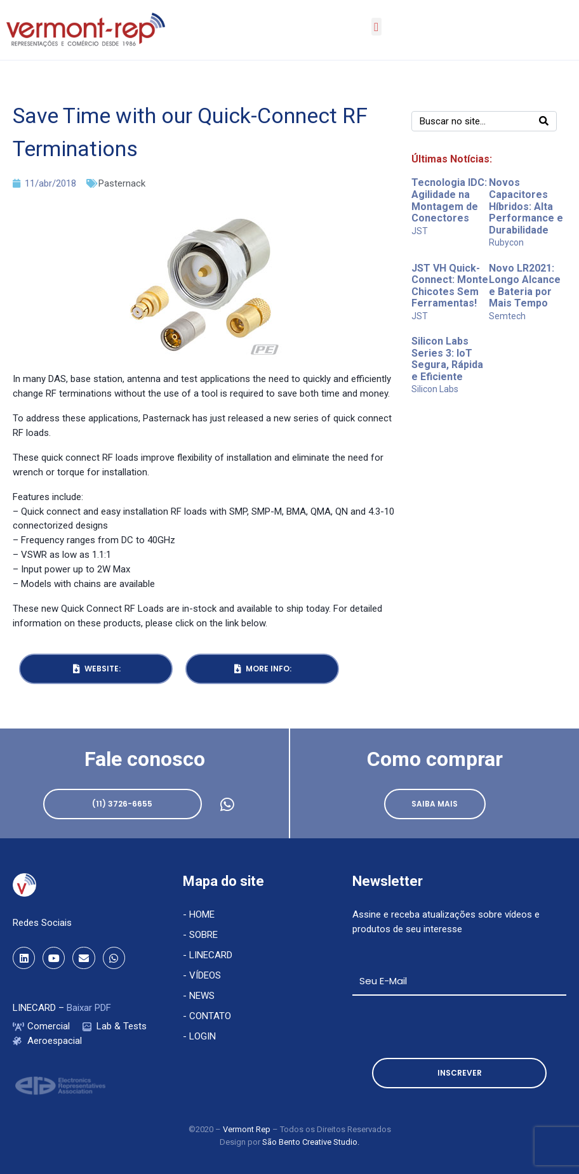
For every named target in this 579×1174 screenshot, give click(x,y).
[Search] (543, 121)
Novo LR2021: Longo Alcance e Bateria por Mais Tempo (525, 286)
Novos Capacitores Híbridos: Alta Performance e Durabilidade (526, 205)
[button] (376, 27)
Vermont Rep (247, 1129)
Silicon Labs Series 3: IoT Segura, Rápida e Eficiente (447, 359)
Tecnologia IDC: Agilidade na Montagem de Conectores (449, 200)
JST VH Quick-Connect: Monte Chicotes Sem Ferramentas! (449, 286)
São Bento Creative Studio (309, 1142)
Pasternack (121, 183)
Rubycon (506, 242)
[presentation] (448, 1027)
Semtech (507, 316)
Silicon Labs (434, 389)
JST (419, 231)
